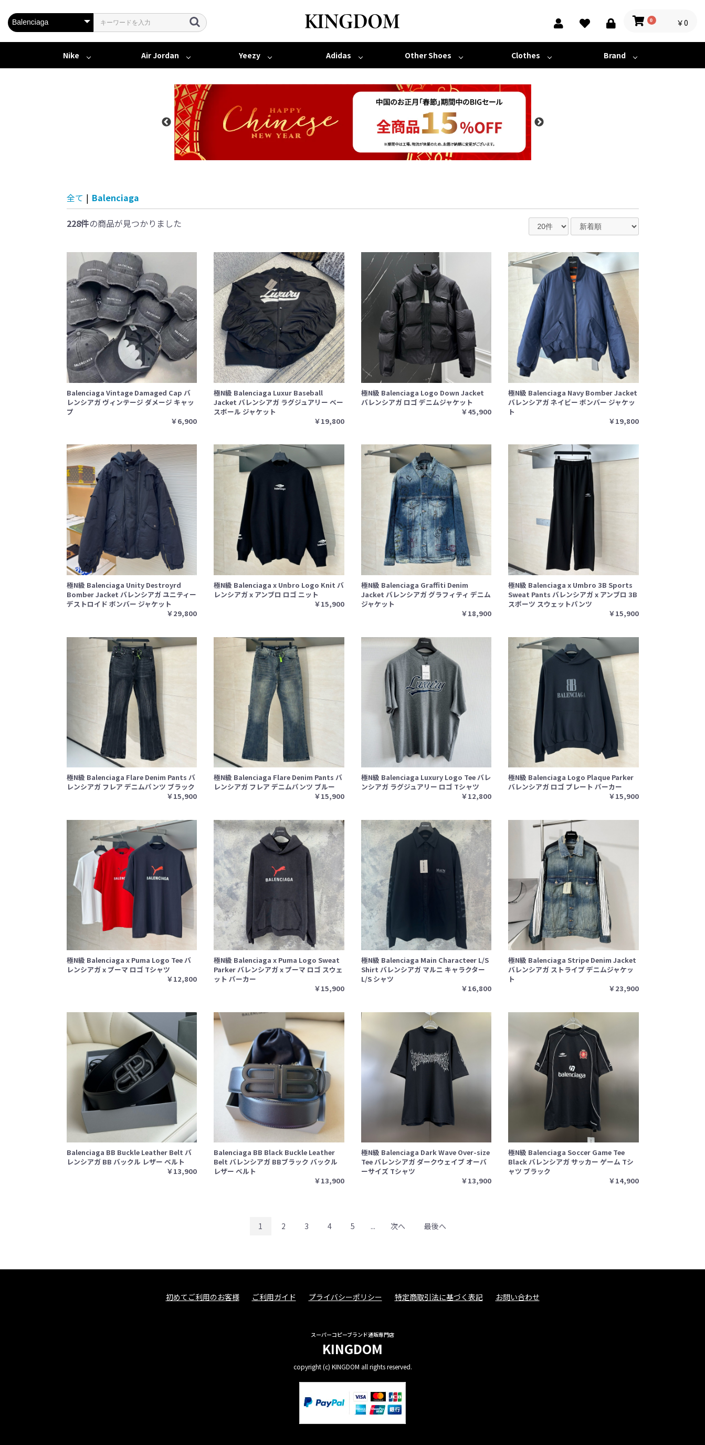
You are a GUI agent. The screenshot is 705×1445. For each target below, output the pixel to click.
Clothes (525, 55)
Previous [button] (166, 122)
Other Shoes (428, 55)
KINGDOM (352, 1348)
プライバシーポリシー (345, 1297)
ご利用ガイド (274, 1297)
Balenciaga (115, 197)
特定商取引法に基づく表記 (439, 1297)
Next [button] (539, 122)
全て (75, 197)
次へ (398, 1226)
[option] (352, 122)
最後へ (435, 1226)
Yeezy (249, 55)
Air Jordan (160, 55)
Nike (71, 55)
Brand (615, 55)
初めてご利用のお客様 (202, 1297)
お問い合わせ (518, 1297)
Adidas (338, 55)
